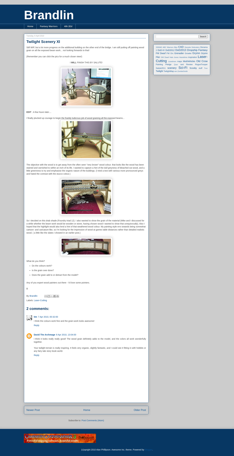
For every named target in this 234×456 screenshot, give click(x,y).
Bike (175, 47)
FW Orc (170, 53)
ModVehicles (189, 61)
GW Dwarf (165, 57)
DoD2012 (170, 50)
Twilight (159, 71)
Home (30, 26)
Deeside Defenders (192, 47)
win (175, 71)
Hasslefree (183, 57)
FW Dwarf (161, 53)
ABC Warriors (168, 47)
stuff (200, 68)
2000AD (159, 47)
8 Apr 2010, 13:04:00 (66, 334)
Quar (176, 64)
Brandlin (49, 15)
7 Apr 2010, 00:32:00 (48, 317)
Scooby (193, 68)
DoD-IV (161, 50)
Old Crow (202, 61)
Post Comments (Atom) (93, 420)
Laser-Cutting (40, 300)
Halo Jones (174, 57)
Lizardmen (172, 61)
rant (182, 64)
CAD (181, 47)
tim (35, 317)
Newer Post (33, 410)
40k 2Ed (68, 26)
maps (179, 61)
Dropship (192, 50)
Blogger (148, 449)
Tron (206, 68)
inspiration (192, 57)
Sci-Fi (183, 68)
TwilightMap (169, 71)
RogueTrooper (201, 64)
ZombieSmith (182, 71)
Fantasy (203, 50)
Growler (188, 53)
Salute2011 (161, 68)
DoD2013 (180, 50)
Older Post (140, 410)
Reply (36, 325)
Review (189, 64)
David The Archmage (44, 334)
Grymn (196, 53)
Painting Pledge (163, 64)
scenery (172, 68)
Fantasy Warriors (48, 26)
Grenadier (179, 53)
